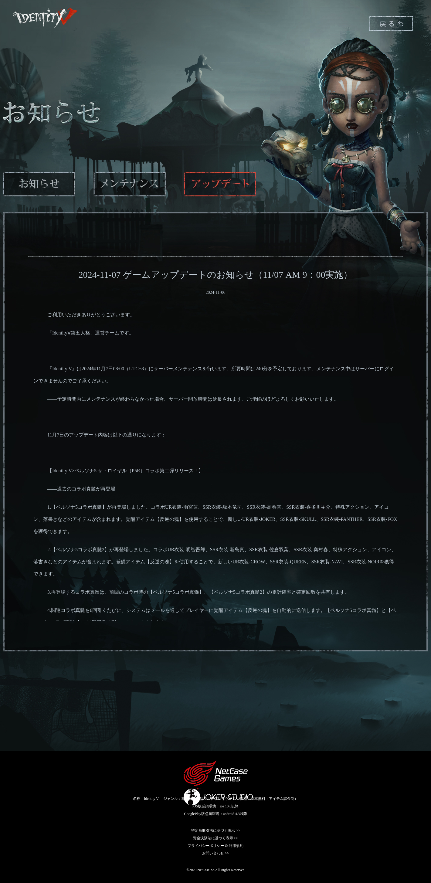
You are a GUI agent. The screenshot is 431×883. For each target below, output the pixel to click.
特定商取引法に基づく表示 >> (215, 830)
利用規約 (236, 846)
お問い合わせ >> (215, 853)
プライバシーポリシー (206, 846)
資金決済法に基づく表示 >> (215, 838)
